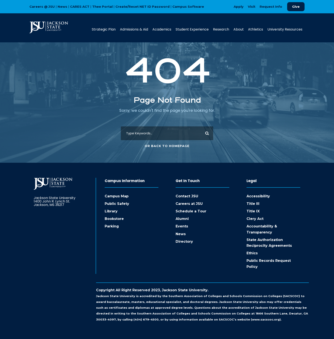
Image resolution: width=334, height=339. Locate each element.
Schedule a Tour (191, 211)
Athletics (255, 29)
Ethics (252, 253)
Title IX (253, 211)
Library (111, 211)
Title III (253, 204)
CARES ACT (79, 7)
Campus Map (117, 196)
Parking (112, 226)
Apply (239, 7)
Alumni (182, 219)
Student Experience (192, 29)
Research (221, 29)
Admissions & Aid (134, 29)
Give (296, 7)
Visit (251, 7)
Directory (184, 241)
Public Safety (117, 204)
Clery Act (255, 219)
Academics (161, 29)
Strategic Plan (104, 29)
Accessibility (258, 196)
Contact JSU (187, 196)
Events (182, 226)
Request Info (271, 7)
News (62, 7)
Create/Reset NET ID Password (142, 7)
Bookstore (114, 219)
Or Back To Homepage (167, 146)
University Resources (284, 29)
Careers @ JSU (42, 7)
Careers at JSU (189, 204)
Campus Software (188, 7)
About (238, 29)
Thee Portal (102, 7)
